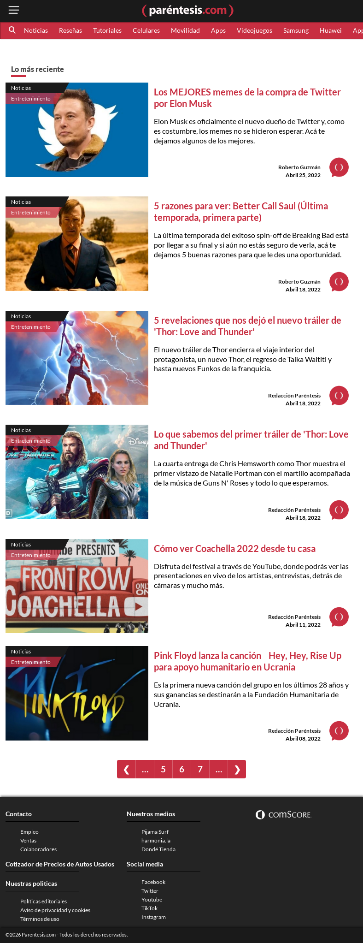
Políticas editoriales (43, 901)
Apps (218, 30)
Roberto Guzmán (299, 167)
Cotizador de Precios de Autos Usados (60, 864)
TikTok (149, 908)
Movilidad (185, 30)
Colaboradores (38, 849)
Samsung (296, 30)
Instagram (153, 916)
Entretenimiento (31, 98)
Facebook (153, 881)
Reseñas (70, 30)
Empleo (29, 831)
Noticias (36, 30)
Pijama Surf (155, 831)
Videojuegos (254, 30)
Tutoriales (107, 30)
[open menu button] (13, 11)
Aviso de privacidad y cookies (55, 910)
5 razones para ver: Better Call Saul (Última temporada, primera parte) (241, 211)
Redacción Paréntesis (294, 395)
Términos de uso (39, 918)
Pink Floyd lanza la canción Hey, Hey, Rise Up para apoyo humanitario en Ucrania (250, 661)
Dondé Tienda (158, 849)
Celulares (146, 30)
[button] (12, 30)
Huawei (331, 30)
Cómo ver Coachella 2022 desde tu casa (235, 548)
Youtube (151, 899)
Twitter (149, 890)
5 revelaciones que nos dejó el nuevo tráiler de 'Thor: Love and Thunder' (247, 325)
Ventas (28, 840)
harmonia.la (155, 840)
